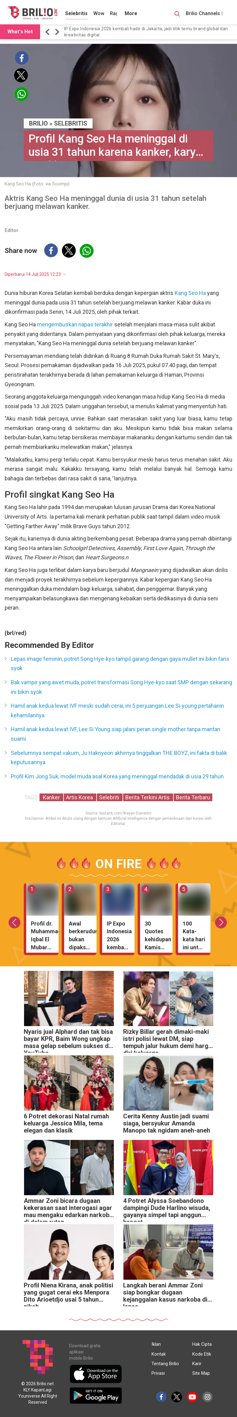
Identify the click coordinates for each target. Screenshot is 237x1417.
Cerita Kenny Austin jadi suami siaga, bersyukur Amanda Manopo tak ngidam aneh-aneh (166, 1123)
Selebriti (109, 797)
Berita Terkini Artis (148, 797)
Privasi (158, 1373)
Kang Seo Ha (190, 293)
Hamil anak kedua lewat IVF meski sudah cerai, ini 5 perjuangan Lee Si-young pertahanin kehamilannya (117, 710)
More (131, 13)
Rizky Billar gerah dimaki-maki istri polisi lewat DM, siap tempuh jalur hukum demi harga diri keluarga (167, 1040)
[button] (48, 32)
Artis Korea (80, 797)
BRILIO (38, 123)
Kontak (159, 1354)
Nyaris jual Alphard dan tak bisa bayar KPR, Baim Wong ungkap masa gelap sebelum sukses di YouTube (68, 1040)
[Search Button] (177, 14)
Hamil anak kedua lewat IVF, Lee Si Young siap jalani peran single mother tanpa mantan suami (115, 734)
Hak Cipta (202, 1344)
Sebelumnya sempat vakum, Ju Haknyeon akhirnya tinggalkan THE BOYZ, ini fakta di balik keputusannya (119, 758)
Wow (98, 13)
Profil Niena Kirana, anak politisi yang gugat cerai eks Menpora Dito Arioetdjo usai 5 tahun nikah (68, 1294)
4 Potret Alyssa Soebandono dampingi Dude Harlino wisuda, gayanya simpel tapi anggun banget (166, 1209)
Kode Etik (201, 1354)
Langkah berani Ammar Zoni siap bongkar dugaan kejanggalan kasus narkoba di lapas (165, 1294)
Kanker (51, 797)
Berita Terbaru (193, 797)
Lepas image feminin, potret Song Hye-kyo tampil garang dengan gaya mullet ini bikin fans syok (120, 664)
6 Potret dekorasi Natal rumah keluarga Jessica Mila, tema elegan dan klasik (66, 1123)
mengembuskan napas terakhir (75, 324)
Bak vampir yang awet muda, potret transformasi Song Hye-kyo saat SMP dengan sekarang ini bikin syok (121, 687)
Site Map (201, 1373)
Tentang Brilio (165, 1363)
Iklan (156, 1344)
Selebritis (76, 13)
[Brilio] (32, 12)
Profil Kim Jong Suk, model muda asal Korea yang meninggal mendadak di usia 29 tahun (117, 776)
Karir (197, 1363)
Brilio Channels (204, 13)
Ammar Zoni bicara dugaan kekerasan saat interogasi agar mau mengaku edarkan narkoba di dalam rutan (68, 1209)
